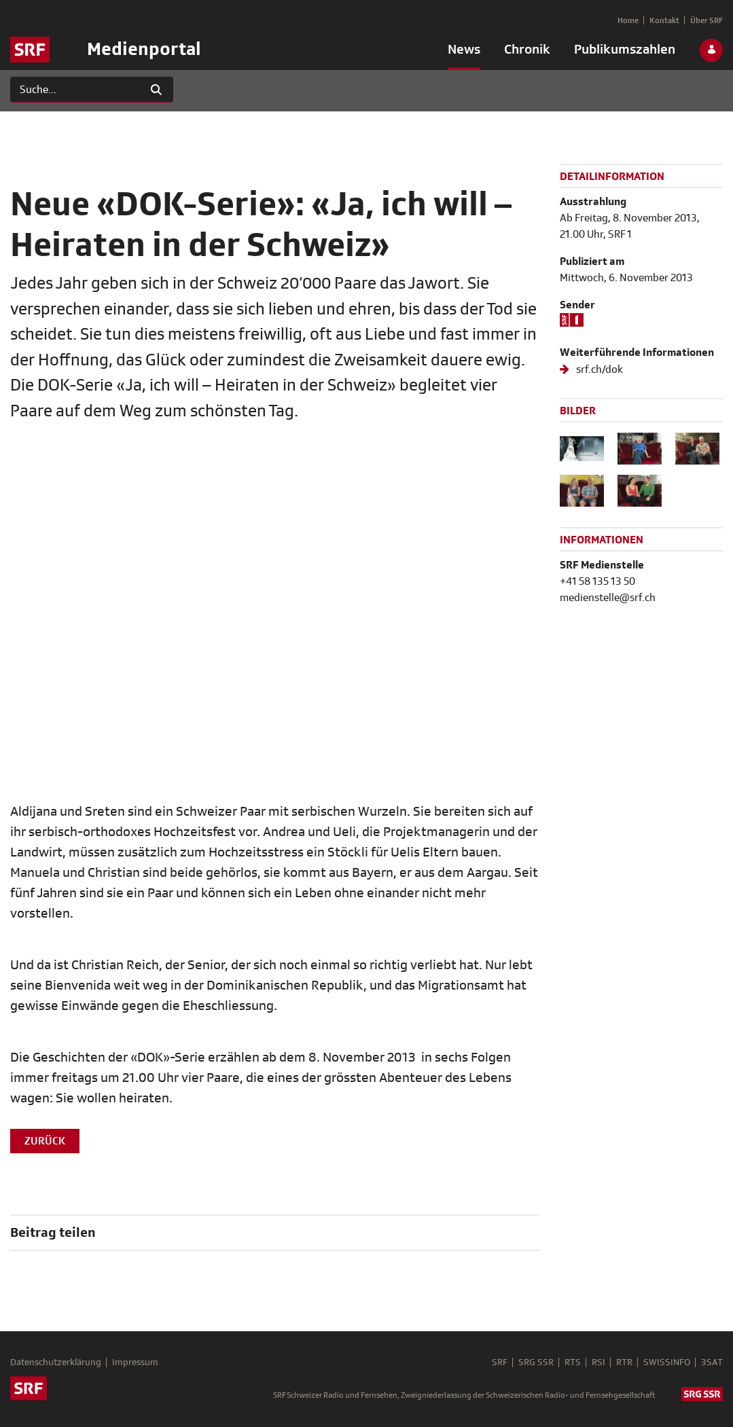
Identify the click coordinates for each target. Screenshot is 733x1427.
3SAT (712, 1362)
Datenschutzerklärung (55, 1362)
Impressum (135, 1362)
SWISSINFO (666, 1362)
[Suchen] (75, 90)
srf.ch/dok (598, 369)
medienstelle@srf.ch (608, 597)
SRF (499, 1362)
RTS (573, 1362)
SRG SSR (536, 1362)
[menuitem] (464, 52)
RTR (624, 1362)
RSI (598, 1362)
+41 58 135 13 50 (597, 581)
